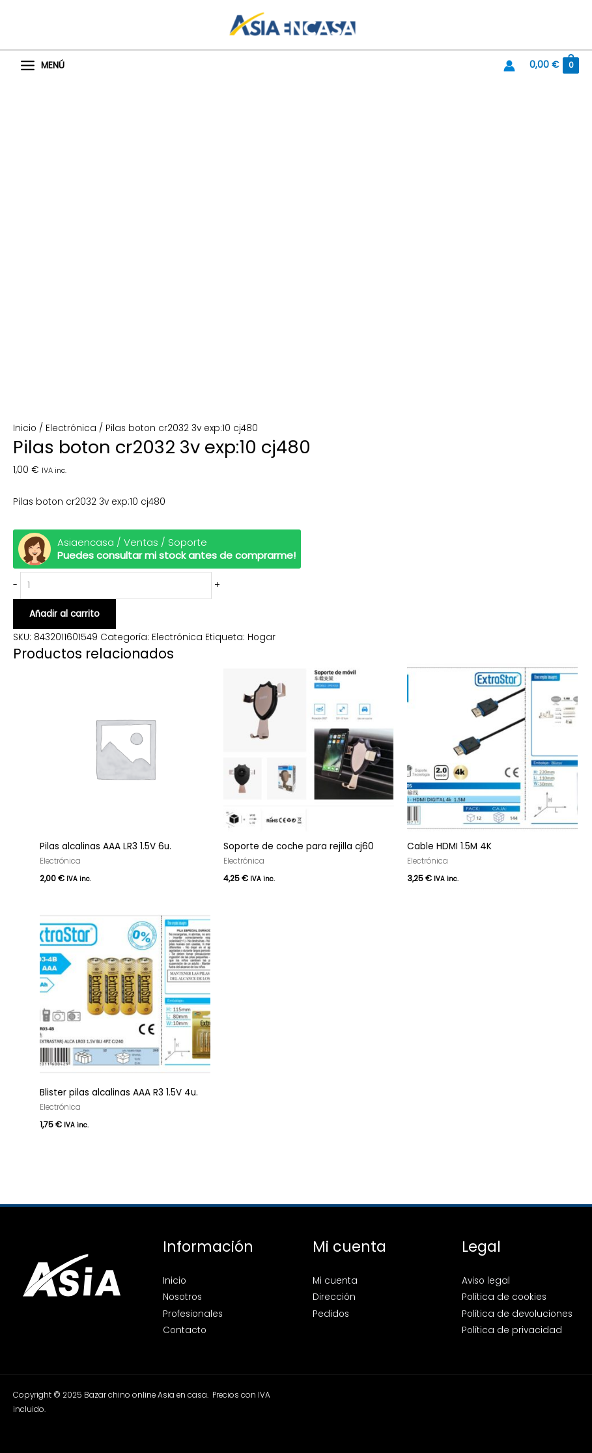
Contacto (184, 1330)
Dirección (334, 1297)
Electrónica (71, 428)
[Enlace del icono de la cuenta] (509, 66)
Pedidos (331, 1314)
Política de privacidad (512, 1330)
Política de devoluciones (517, 1314)
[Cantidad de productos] (116, 586)
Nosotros (182, 1297)
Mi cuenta (335, 1281)
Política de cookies (504, 1297)
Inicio (24, 428)
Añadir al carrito (64, 614)
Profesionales (193, 1314)
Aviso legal (486, 1281)
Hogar (261, 637)
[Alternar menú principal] (42, 66)
